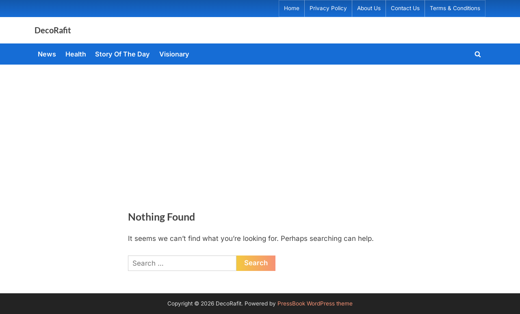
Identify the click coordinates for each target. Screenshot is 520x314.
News (47, 54)
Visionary (174, 54)
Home (291, 8)
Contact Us (405, 8)
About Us (369, 8)
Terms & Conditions (455, 8)
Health (75, 54)
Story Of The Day (122, 54)
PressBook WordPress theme (315, 303)
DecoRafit (53, 30)
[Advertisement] (260, 125)
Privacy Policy (328, 8)
